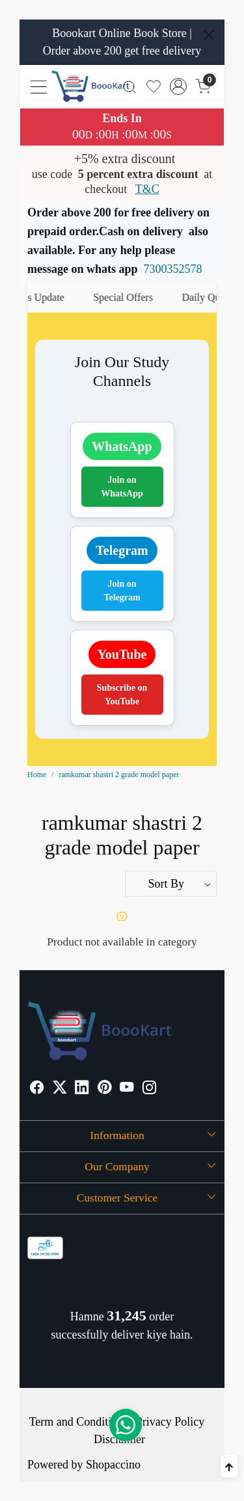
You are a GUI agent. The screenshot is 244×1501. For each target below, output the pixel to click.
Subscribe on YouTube (122, 694)
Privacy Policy (170, 1421)
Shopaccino (113, 1464)
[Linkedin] (82, 1088)
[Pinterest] (105, 1088)
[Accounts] (178, 86)
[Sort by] (171, 884)
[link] (130, 86)
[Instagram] (149, 1088)
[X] (60, 1088)
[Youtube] (127, 1088)
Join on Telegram (121, 590)
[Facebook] (37, 1088)
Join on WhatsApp (122, 486)
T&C (147, 189)
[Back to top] (229, 1466)
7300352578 (173, 269)
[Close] (208, 35)
